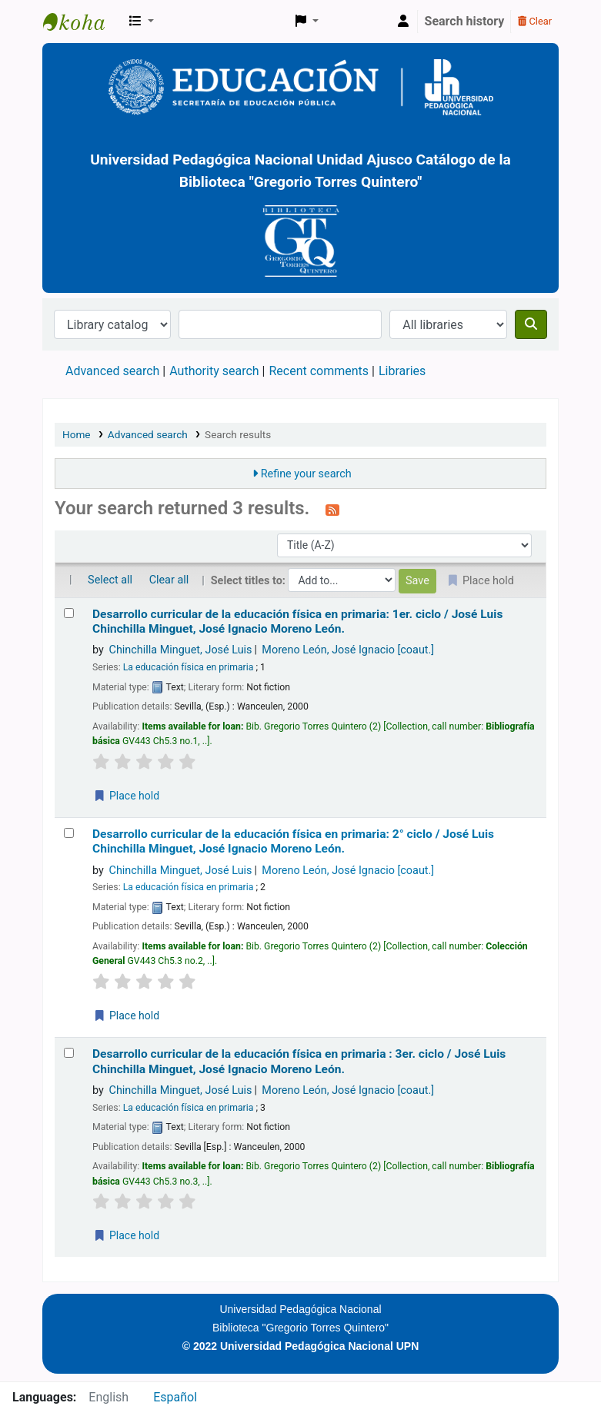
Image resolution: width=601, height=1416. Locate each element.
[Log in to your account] (403, 21)
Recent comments (319, 371)
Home (76, 434)
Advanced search (112, 371)
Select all (110, 580)
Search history (465, 21)
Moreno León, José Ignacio (348, 649)
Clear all (169, 580)
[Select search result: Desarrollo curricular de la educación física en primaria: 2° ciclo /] (69, 833)
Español (175, 1397)
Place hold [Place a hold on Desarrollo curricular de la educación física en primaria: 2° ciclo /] (126, 1015)
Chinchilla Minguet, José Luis (180, 649)
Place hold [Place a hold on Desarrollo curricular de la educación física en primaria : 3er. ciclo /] (126, 1235)
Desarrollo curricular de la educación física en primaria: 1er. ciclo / (297, 621)
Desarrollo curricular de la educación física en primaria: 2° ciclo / (293, 841)
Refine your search (306, 473)
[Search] (531, 324)
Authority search (214, 371)
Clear (535, 21)
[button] (141, 21)
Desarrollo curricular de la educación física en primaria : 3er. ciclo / (299, 1061)
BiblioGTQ (81, 21)
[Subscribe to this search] (332, 509)
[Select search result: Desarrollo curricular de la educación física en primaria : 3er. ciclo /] (69, 1053)
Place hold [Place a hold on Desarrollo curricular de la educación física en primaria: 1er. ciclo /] (126, 795)
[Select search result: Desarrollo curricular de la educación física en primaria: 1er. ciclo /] (69, 613)
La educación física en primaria (188, 667)
